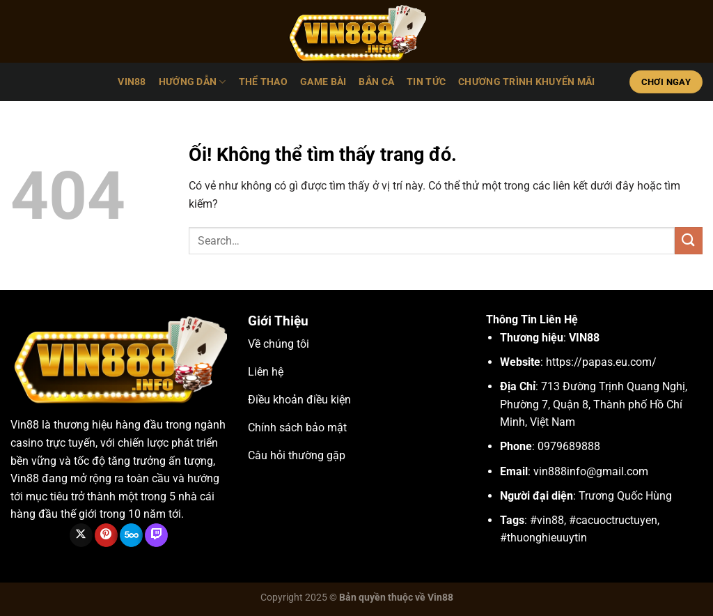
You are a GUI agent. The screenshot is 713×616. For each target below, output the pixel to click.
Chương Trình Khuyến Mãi (526, 82)
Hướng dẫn (192, 81)
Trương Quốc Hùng (625, 495)
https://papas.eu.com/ (601, 362)
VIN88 (132, 82)
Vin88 (24, 424)
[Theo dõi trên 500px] (131, 535)
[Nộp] (689, 240)
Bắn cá (376, 82)
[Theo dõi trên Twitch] (156, 535)
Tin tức (426, 82)
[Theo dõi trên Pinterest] (106, 535)
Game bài (323, 82)
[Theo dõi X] (81, 535)
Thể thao (263, 82)
